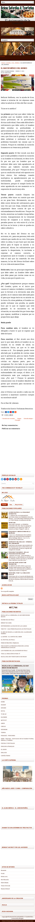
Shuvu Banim (4, 882)
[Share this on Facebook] (6, 412)
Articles (8, 63)
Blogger (21, 918)
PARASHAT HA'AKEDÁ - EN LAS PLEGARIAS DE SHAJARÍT (19, 553)
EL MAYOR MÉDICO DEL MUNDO (14, 68)
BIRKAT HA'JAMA (6, 623)
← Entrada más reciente (8, 418)
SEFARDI (3, 708)
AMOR (3, 723)
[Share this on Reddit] (15, 412)
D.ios (13, 63)
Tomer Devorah (5, 885)
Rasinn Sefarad (5, 889)
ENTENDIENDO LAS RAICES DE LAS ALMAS (14, 626)
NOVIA (3, 711)
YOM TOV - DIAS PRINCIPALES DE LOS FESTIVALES (16, 629)
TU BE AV (3, 714)
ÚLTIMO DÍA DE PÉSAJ (7, 620)
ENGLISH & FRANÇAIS (7, 746)
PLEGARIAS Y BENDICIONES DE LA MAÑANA (20, 532)
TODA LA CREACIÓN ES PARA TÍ (10, 653)
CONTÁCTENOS (5, 755)
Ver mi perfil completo (7, 591)
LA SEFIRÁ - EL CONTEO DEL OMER (11, 636)
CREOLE (3, 726)
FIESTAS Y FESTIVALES (8, 743)
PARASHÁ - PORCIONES (8, 735)
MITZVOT (4, 720)
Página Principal (18, 419)
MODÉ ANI (12, 522)
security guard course (28, 921)
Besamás (3, 870)
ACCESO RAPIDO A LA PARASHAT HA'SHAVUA (19, 513)
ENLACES (4, 752)
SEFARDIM (4, 729)
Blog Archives (18, 504)
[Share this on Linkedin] (13, 412)
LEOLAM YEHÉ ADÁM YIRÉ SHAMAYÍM (17, 563)
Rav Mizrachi (5, 879)
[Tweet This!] (8, 412)
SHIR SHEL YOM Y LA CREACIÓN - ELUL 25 (20, 573)
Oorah (2, 873)
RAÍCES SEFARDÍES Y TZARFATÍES (22, 917)
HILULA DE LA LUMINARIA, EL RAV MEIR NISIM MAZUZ (15, 615)
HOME (3, 702)
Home (3, 63)
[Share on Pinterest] (11, 412)
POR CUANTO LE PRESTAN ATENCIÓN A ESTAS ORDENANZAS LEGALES (15, 646)
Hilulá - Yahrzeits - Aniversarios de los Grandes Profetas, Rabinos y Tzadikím (17, 739)
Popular (4, 504)
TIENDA (3, 732)
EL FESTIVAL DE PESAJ (8, 640)
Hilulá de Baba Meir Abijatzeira (10, 643)
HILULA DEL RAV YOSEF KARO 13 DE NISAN (14, 656)
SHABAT (3, 705)
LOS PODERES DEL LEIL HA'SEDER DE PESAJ (14, 650)
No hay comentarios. (6, 73)
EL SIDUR (3, 749)
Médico (17, 63)
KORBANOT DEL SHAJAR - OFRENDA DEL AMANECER (20, 542)
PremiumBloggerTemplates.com (14, 921)
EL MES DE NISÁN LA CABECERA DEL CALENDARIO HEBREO (16, 632)
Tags (11, 504)
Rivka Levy (4, 876)
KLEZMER (4, 717)
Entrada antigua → (29, 418)
